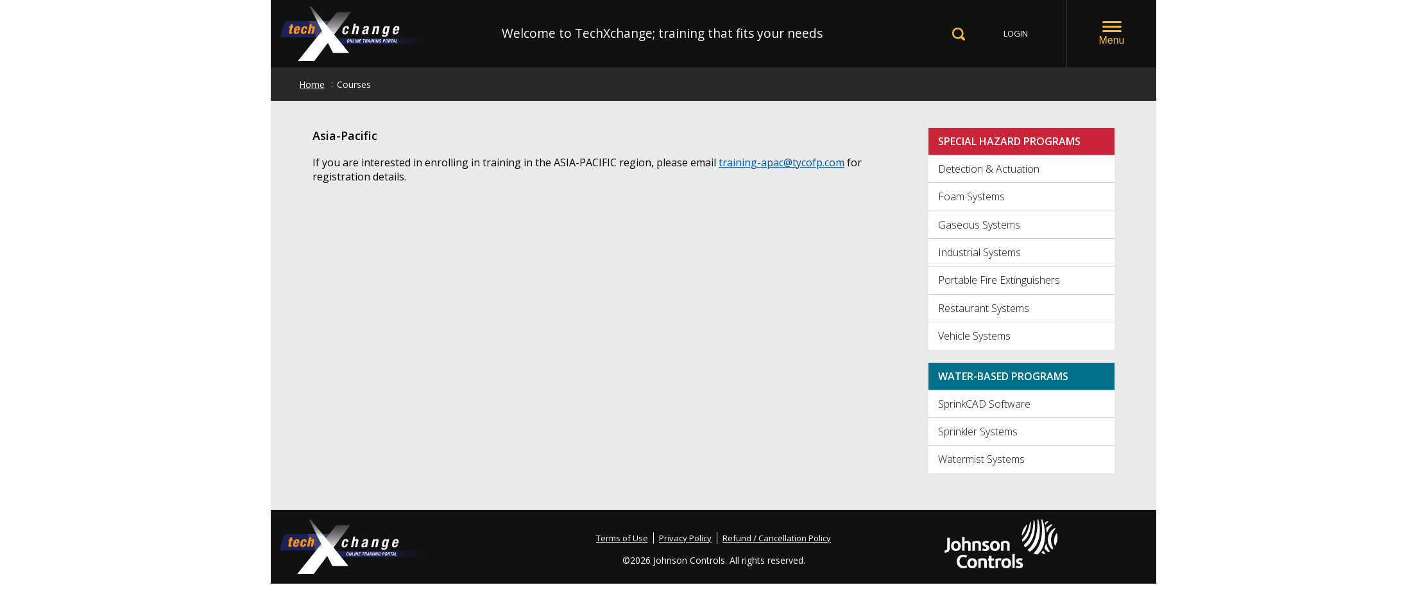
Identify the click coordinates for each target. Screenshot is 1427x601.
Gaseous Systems (979, 225)
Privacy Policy (685, 538)
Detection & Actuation (988, 169)
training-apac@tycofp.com (781, 162)
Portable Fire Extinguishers (999, 280)
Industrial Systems (979, 252)
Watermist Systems (981, 459)
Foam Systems (971, 196)
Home (312, 84)
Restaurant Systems (983, 308)
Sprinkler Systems (978, 431)
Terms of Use (622, 538)
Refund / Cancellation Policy (776, 538)
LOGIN (1016, 33)
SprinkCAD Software (984, 404)
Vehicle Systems (974, 336)
